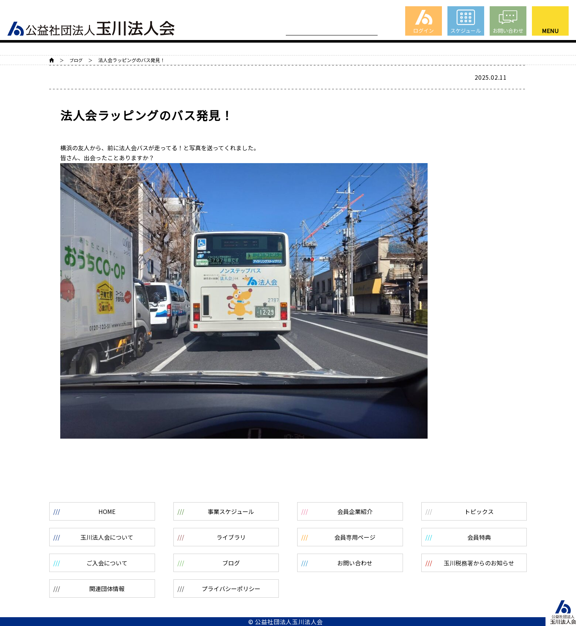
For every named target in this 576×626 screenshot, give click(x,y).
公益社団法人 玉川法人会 (90, 25)
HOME (51, 60)
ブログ (76, 60)
